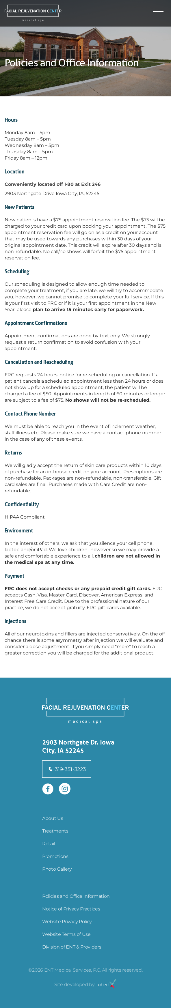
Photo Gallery (57, 869)
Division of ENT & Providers (71, 947)
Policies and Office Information (76, 896)
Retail (48, 843)
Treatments (55, 831)
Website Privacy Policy (67, 921)
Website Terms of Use (66, 934)
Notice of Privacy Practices (71, 909)
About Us (52, 818)
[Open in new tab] (48, 788)
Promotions (55, 856)
